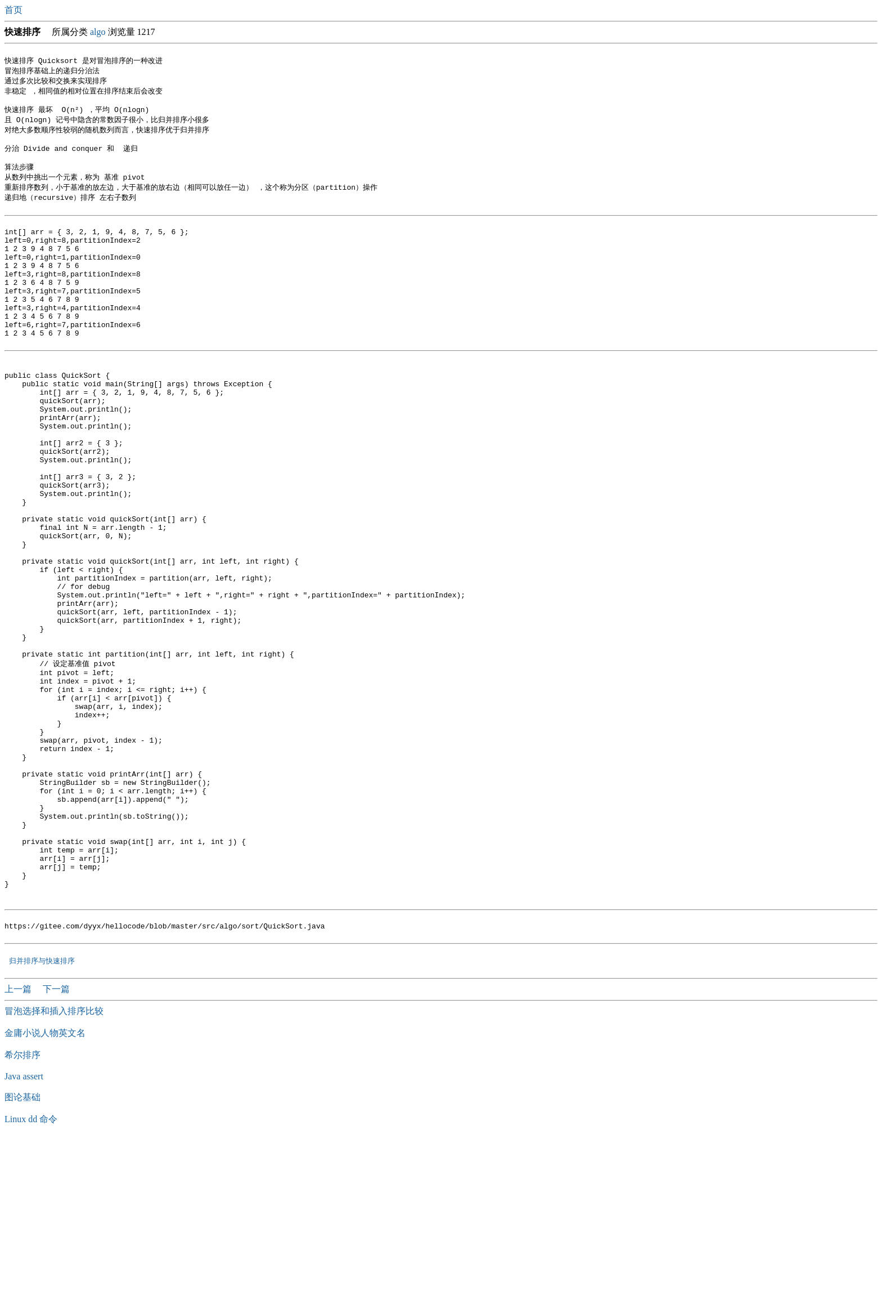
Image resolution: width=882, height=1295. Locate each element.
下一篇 (56, 1144)
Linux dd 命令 (30, 1274)
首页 (14, 10)
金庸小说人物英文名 (45, 1188)
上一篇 (19, 1144)
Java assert (23, 1231)
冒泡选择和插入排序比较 (54, 1166)
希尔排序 (22, 1209)
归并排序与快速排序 (41, 1115)
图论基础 (22, 1252)
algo (98, 32)
